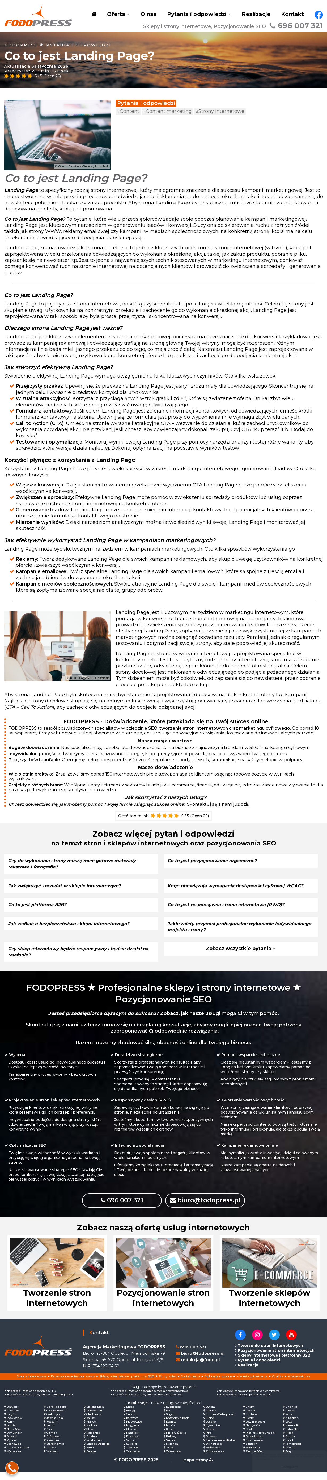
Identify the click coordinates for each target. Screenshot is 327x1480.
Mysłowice (213, 1433)
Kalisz (90, 1426)
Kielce (210, 1426)
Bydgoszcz (173, 1414)
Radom (211, 1444)
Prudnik (91, 1444)
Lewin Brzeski (255, 1429)
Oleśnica (131, 1437)
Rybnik (11, 1448)
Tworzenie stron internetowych (270, 1353)
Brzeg (130, 1414)
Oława (90, 1437)
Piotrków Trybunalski (260, 1440)
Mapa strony (198, 1467)
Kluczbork (292, 1426)
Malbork (91, 1433)
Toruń (90, 1455)
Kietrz (250, 1426)
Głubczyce (53, 1422)
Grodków (251, 1422)
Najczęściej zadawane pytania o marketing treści (40, 1402)
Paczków (132, 1440)
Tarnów (51, 1455)
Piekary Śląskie (176, 1440)
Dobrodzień (94, 1418)
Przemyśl (132, 1444)
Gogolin (171, 1422)
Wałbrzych (213, 1455)
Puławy (171, 1444)
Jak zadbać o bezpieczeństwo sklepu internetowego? (74, 930)
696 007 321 (296, 25)
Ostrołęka (292, 1437)
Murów (170, 1433)
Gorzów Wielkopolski (220, 1422)
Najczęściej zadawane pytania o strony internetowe (147, 1402)
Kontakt (292, 14)
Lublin (50, 1433)
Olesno (170, 1437)
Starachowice (55, 1452)
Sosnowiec (14, 1452)
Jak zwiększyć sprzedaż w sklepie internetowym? (70, 886)
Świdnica (172, 1452)
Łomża (11, 1433)
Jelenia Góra (54, 1426)
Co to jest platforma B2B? (40, 911)
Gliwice (290, 1418)
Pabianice (93, 1440)
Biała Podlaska (56, 1414)
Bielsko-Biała (95, 1414)
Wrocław (52, 1459)
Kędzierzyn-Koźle (177, 1426)
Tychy (170, 1455)
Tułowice (132, 1455)
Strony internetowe (220, 111)
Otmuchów (14, 1440)
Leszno (211, 1429)
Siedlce (170, 1448)
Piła (208, 1440)
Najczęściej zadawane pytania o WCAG (245, 1402)
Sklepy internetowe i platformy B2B (274, 1363)
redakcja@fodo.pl (200, 1367)
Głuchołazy (93, 1422)
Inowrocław (14, 1426)
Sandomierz (94, 1448)
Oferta (116, 14)
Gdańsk (211, 1418)
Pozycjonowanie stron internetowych (276, 1358)
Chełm (250, 1414)
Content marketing (167, 111)
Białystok (13, 1414)
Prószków (53, 1444)
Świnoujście (214, 1452)
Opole (249, 1437)
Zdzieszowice (215, 1459)
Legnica (171, 1429)
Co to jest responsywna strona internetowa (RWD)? (231, 911)
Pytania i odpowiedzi (197, 14)
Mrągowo (132, 1433)
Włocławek (14, 1459)
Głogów (12, 1422)
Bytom (210, 1414)
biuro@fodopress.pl (214, 1206)
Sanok (130, 1448)
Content (128, 111)
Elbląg (130, 1418)
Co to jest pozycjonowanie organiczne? (216, 860)
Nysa (49, 1437)
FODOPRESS (21, 45)
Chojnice (291, 1414)
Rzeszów (52, 1448)
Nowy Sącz (14, 1437)
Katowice (132, 1426)
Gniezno (131, 1422)
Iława (289, 1422)
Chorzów (13, 1418)
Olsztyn (211, 1437)
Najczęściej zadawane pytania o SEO (31, 1399)
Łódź (289, 1429)
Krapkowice (134, 1429)
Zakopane (133, 1459)
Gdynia (250, 1418)
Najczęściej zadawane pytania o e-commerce (249, 1399)
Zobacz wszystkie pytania (240, 955)
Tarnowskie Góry (18, 1455)
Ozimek (51, 1440)
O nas (148, 14)
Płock (289, 1440)
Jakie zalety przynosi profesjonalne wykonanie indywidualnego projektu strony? (225, 933)
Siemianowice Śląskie (220, 1448)
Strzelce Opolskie (97, 1452)
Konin (11, 1429)
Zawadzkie (173, 1459)
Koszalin (52, 1429)
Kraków (91, 1429)
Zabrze (91, 1459)
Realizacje (256, 14)
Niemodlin (293, 1433)
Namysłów (253, 1433)
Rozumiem (284, 1467)
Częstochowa (55, 1418)
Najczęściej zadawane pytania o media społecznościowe (151, 1399)
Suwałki (131, 1452)
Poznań (12, 1444)
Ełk (168, 1418)
